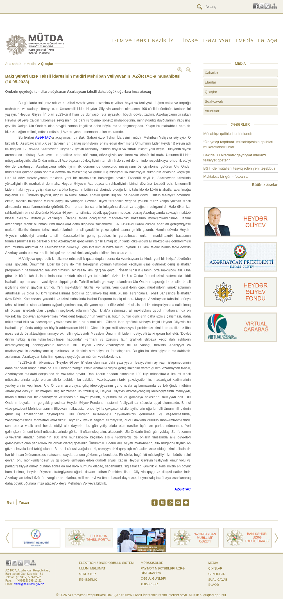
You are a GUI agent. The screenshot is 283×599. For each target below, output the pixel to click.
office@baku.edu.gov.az (29, 584)
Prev (7, 538)
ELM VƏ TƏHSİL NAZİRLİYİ (144, 40)
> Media (29, 64)
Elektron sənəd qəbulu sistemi (107, 562)
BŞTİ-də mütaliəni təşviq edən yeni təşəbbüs (239, 168)
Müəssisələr (152, 562)
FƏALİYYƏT (218, 40)
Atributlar (212, 111)
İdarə (190, 40)
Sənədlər (216, 574)
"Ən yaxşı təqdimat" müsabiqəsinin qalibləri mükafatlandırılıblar (238, 144)
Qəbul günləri (153, 578)
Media (246, 40)
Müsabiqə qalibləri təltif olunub (227, 134)
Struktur (87, 574)
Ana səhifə (13, 64)
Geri (11, 503)
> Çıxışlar (45, 64)
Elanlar (210, 82)
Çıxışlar (211, 92)
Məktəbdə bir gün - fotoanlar (226, 176)
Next (276, 538)
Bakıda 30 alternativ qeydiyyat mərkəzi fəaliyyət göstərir (234, 157)
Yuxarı (24, 503)
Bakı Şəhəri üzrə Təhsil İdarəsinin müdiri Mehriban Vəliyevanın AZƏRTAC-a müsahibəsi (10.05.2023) (93, 79)
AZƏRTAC (43, 137)
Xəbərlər (211, 73)
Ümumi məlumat (92, 568)
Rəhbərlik (88, 579)
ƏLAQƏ (269, 40)
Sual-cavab (214, 101)
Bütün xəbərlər (264, 185)
